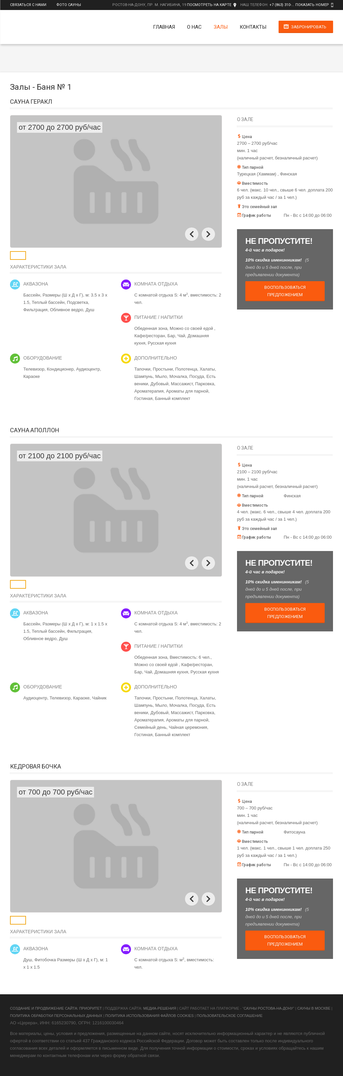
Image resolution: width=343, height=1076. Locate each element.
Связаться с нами (28, 5)
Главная (164, 27)
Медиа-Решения (159, 1008)
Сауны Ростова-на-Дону (268, 1008)
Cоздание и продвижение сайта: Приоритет (56, 1008)
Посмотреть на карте (209, 5)
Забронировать (308, 26)
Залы (221, 27)
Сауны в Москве (313, 1008)
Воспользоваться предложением (285, 291)
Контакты (253, 27)
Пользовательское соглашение (229, 1016)
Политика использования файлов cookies (149, 1016)
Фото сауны (68, 5)
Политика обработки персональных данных (56, 1016)
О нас (194, 27)
